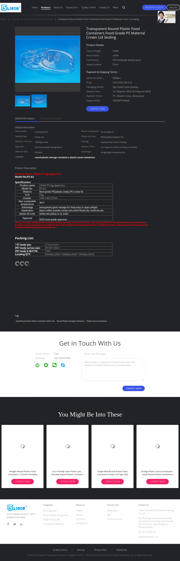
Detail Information (24, 118)
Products (45, 7)
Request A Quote (154, 7)
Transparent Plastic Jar (53, 523)
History (79, 510)
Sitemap (81, 550)
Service (79, 514)
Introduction (82, 523)
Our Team (80, 519)
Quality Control (89, 7)
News (115, 7)
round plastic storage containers (70, 321)
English (173, 7)
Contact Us (104, 7)
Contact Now (97, 108)
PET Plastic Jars (50, 510)
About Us (58, 7)
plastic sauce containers (97, 321)
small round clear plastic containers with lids (35, 321)
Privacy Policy (100, 550)
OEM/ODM (112, 510)
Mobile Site (122, 550)
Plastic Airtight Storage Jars (55, 515)
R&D (109, 514)
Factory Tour (72, 7)
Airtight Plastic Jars (51, 519)
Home (35, 7)
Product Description (51, 118)
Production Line (114, 519)
